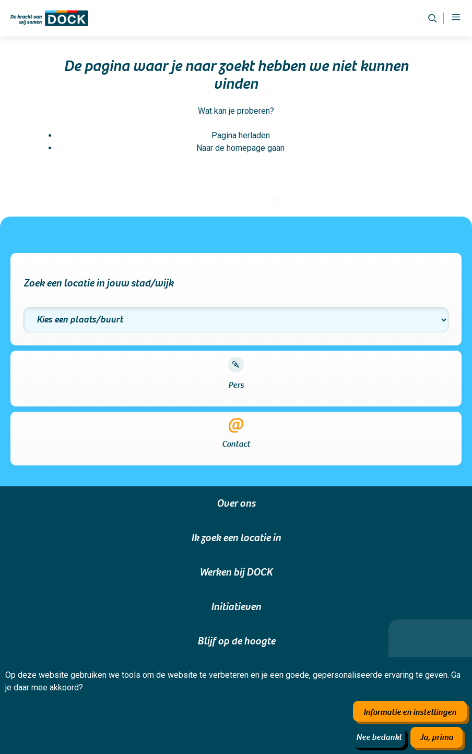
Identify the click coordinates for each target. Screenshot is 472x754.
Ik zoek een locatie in (236, 538)
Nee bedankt (379, 737)
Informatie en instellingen (409, 712)
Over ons (236, 503)
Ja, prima (436, 737)
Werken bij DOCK (236, 572)
